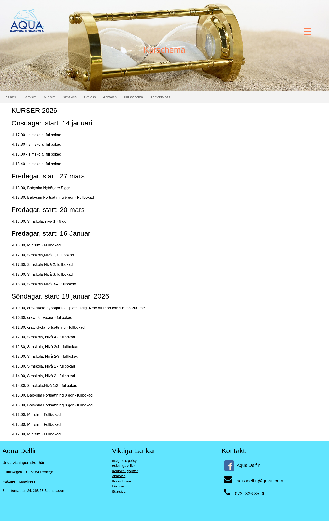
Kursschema (133, 97)
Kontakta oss (160, 97)
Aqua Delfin (242, 465)
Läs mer (10, 97)
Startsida (118, 491)
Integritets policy (124, 461)
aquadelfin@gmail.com (260, 480)
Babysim (30, 97)
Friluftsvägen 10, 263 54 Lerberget (28, 472)
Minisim (50, 97)
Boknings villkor (124, 466)
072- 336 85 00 (250, 493)
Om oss (90, 97)
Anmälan (110, 97)
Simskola (70, 97)
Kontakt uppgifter (125, 471)
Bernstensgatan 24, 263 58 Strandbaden (33, 490)
